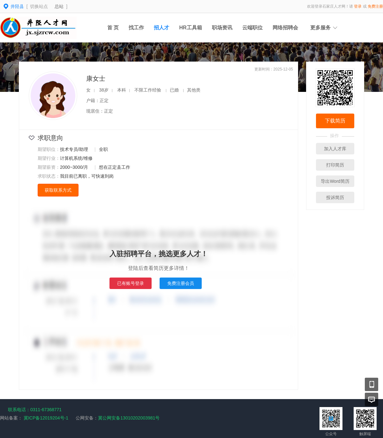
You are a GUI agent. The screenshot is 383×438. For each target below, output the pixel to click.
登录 (358, 6)
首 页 (113, 27)
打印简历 (335, 164)
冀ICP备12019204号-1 (46, 417)
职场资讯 (222, 27)
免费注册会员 (180, 283)
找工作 (136, 27)
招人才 (161, 27)
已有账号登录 (130, 283)
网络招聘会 (285, 27)
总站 (59, 6)
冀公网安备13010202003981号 (129, 417)
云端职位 (252, 27)
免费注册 (375, 6)
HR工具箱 (190, 27)
